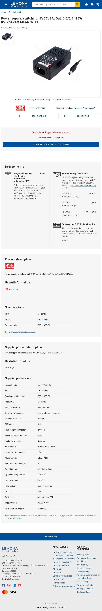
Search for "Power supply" (85, 108)
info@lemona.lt (16, 518)
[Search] (77, 4)
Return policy (82, 564)
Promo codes (59, 582)
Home (3, 12)
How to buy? (58, 579)
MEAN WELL (40, 108)
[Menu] (6, 4)
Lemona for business (62, 576)
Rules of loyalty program (64, 586)
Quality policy (82, 581)
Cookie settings (83, 592)
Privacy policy (82, 554)
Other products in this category (51, 144)
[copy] (26, 27)
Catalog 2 (17, 12)
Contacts (57, 572)
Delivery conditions (84, 588)
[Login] (86, 4)
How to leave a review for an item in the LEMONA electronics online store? (64, 555)
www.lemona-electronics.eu (83, 185)
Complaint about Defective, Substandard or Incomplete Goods (88, 574)
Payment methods (84, 585)
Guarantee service (84, 568)
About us (57, 569)
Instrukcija (13, 289)
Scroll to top (51, 536)
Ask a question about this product (20, 331)
